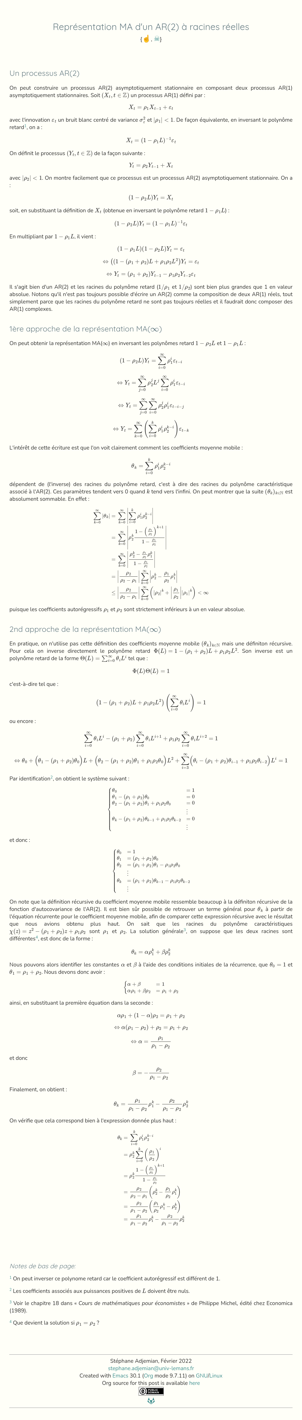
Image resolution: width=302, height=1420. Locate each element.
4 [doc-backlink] (36, 937)
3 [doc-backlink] (184, 930)
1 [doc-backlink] (25, 126)
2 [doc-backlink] (51, 777)
